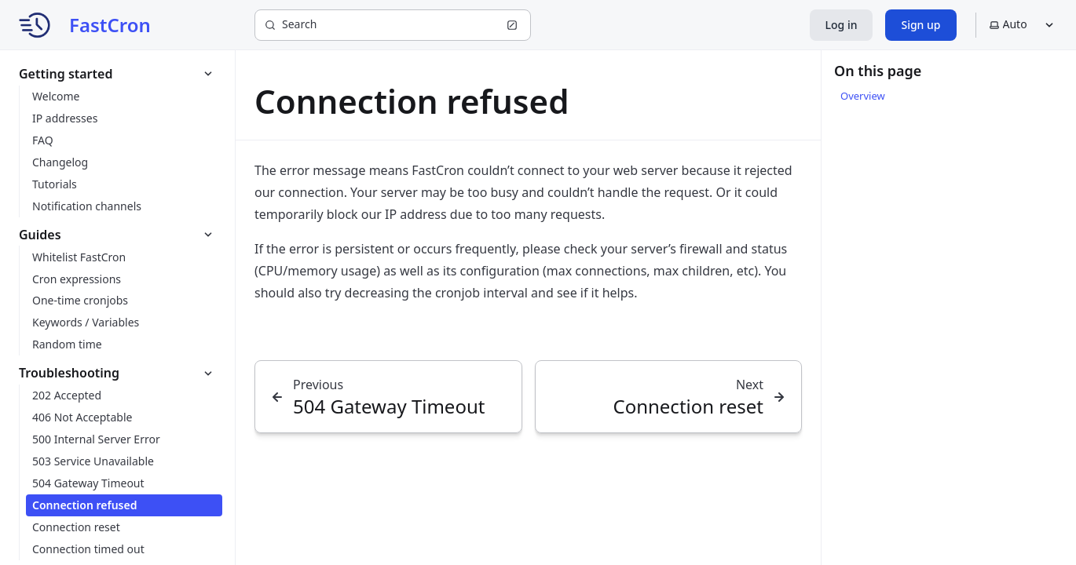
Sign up (920, 24)
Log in (841, 24)
